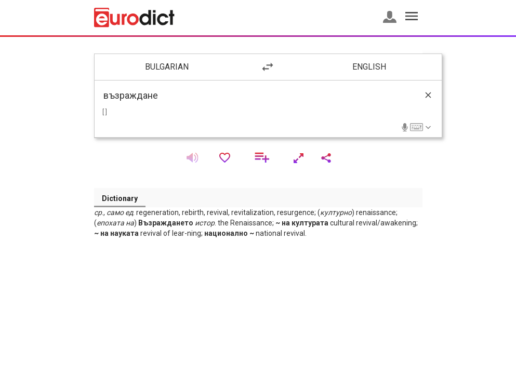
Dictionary (120, 198)
